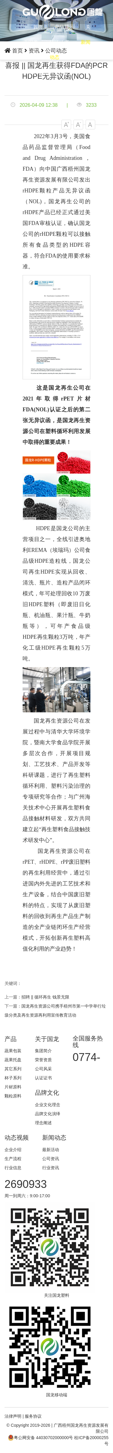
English (45, 72)
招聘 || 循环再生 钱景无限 (45, 997)
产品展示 (64, 27)
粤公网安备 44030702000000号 (40, 1438)
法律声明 (13, 1416)
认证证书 (59, 42)
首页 (38, 27)
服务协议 (33, 1416)
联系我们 (80, 57)
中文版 (29, 72)
